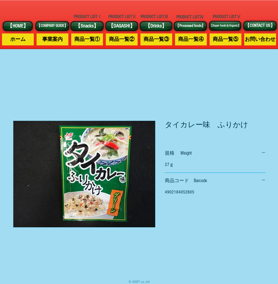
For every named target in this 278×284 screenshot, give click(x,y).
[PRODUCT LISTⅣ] (190, 17)
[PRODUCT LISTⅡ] (122, 17)
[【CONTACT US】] (260, 26)
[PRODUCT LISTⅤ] (226, 17)
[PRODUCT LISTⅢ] (154, 17)
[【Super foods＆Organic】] (225, 26)
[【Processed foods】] (190, 26)
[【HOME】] (18, 26)
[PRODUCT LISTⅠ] (87, 17)
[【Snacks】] (87, 26)
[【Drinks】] (156, 26)
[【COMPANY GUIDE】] (52, 26)
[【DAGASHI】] (122, 26)
